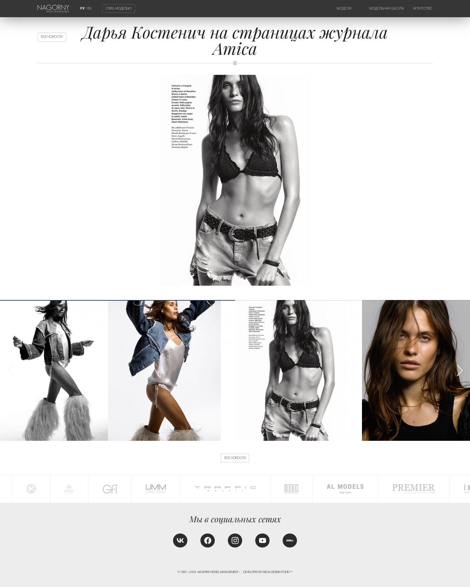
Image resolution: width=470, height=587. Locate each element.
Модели (344, 8)
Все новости (51, 37)
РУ (82, 8)
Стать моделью (119, 8)
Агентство (422, 8)
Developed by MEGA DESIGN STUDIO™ (268, 572)
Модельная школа (386, 8)
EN (89, 8)
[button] (459, 370)
